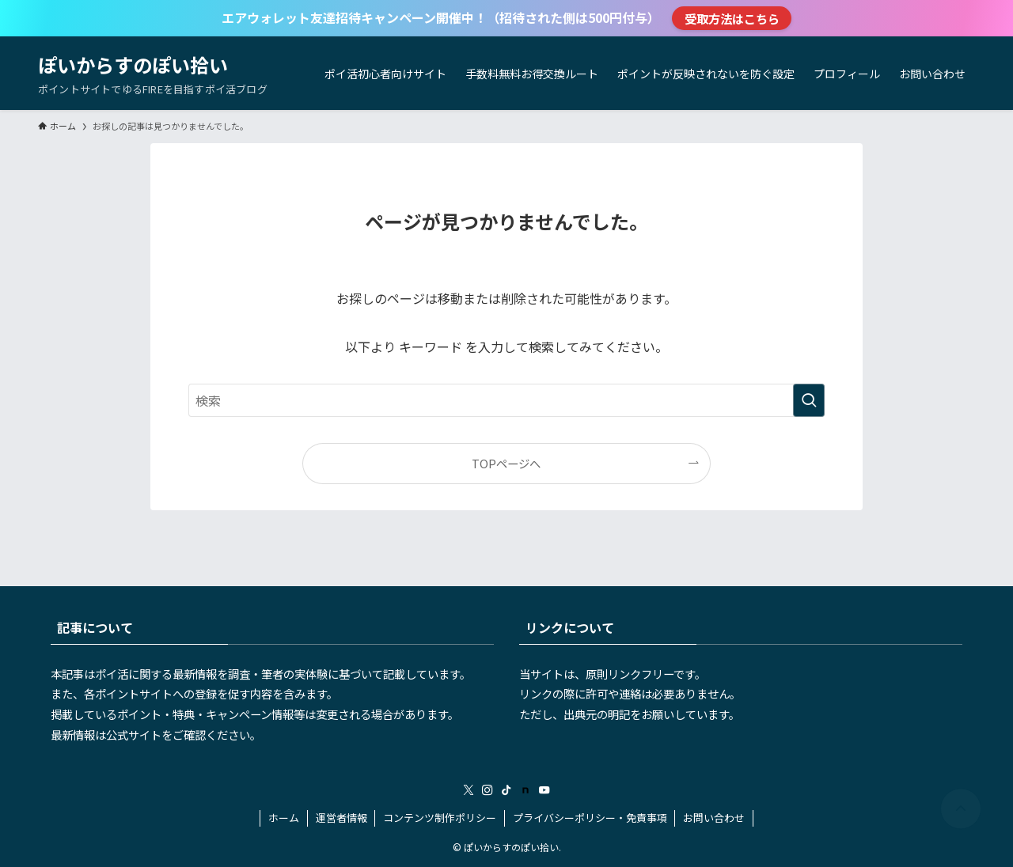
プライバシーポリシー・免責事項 (590, 817)
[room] (525, 790)
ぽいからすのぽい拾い (133, 64)
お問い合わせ (714, 817)
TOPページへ (506, 463)
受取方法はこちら (732, 18)
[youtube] (544, 790)
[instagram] (487, 790)
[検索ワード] (506, 400)
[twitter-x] (468, 790)
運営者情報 (341, 817)
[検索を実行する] (809, 400)
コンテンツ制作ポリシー (439, 817)
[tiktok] (506, 790)
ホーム (283, 817)
